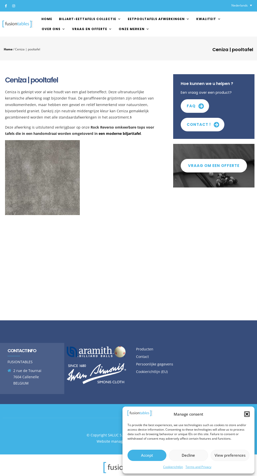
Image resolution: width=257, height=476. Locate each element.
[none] (241, 5)
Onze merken (134, 29)
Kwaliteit (208, 19)
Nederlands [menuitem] (239, 5)
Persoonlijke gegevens (154, 364)
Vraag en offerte (92, 29)
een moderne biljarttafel (120, 133)
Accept (147, 455)
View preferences (230, 455)
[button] (246, 414)
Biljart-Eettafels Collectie (90, 19)
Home (46, 19)
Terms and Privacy (198, 467)
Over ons (53, 29)
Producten (144, 349)
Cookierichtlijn (173, 467)
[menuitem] (241, 5)
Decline (188, 455)
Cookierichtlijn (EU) (152, 371)
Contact (142, 356)
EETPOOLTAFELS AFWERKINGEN (158, 19)
